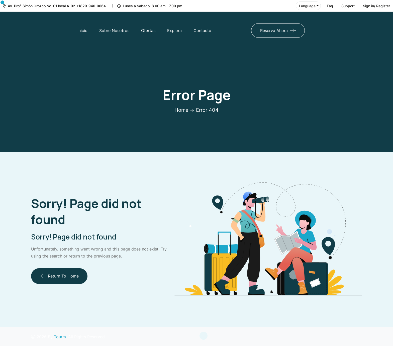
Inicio (82, 30)
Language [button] (307, 6)
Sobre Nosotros (114, 30)
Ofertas (148, 30)
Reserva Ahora (274, 30)
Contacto (202, 30)
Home (181, 110)
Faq (330, 6)
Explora (174, 30)
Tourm (60, 336)
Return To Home (59, 276)
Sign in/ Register (376, 6)
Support (348, 6)
